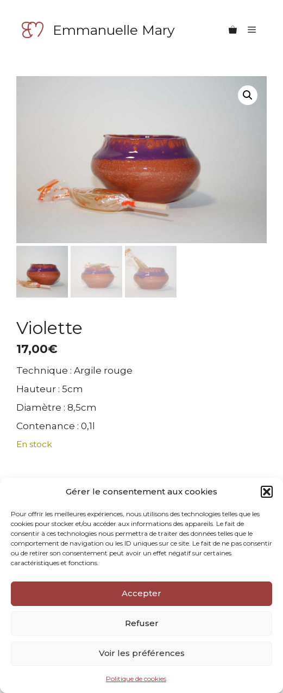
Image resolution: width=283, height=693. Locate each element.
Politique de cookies (136, 679)
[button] (266, 491)
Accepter (141, 593)
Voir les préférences (142, 653)
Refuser (142, 623)
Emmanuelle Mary (114, 30)
